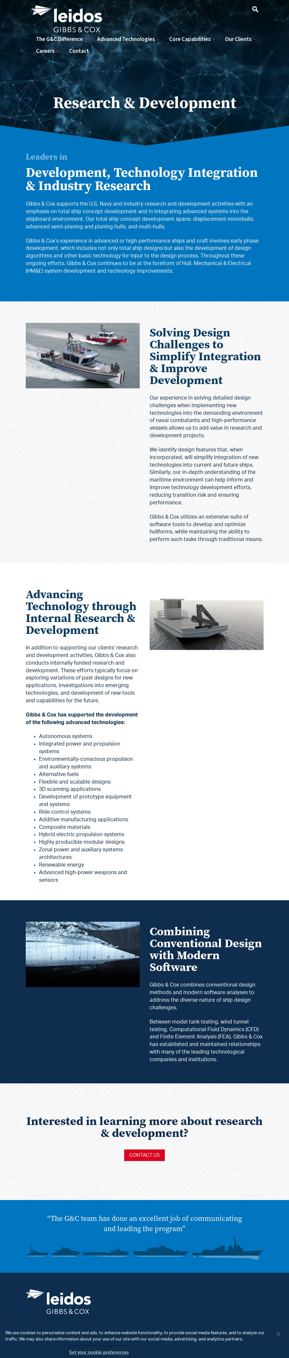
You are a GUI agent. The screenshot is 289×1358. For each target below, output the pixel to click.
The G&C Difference (61, 39)
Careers (47, 51)
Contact (79, 51)
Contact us (144, 1155)
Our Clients (240, 39)
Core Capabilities (192, 39)
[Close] (278, 1337)
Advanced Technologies (128, 39)
